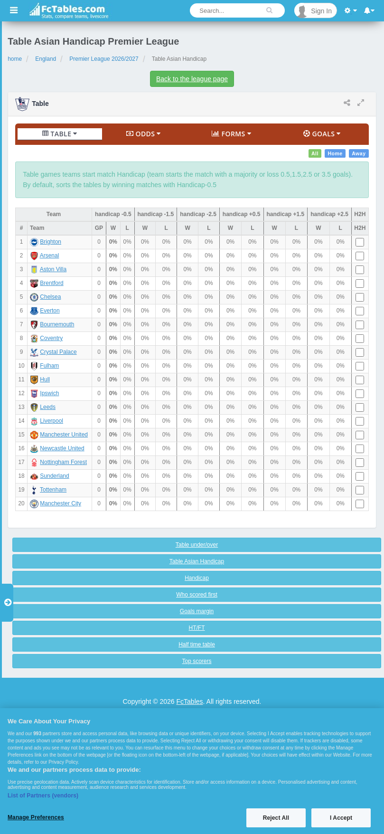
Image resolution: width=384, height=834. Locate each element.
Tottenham (53, 489)
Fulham (49, 365)
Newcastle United (62, 448)
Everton (49, 310)
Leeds (48, 407)
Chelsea (50, 297)
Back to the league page (192, 79)
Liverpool (51, 420)
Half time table (196, 644)
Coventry (51, 338)
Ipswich (49, 393)
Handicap (197, 578)
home (15, 59)
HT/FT (197, 628)
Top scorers (196, 661)
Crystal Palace (58, 352)
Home (335, 153)
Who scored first (196, 594)
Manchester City (60, 503)
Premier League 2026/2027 (103, 59)
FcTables (190, 701)
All (314, 153)
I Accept (341, 818)
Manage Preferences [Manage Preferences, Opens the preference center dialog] (36, 817)
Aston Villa (53, 269)
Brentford (51, 283)
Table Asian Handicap (196, 561)
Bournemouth (57, 324)
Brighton (50, 241)
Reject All (276, 818)
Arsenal (49, 255)
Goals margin (197, 611)
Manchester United (64, 434)
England (45, 59)
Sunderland (54, 476)
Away (358, 153)
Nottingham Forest (63, 462)
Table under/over (197, 544)
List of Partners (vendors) (43, 795)
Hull (45, 379)
